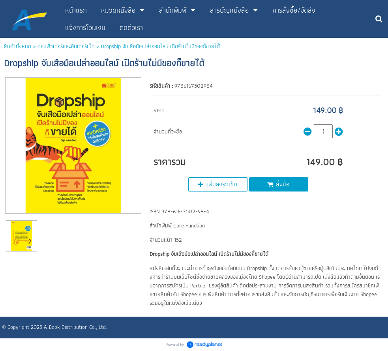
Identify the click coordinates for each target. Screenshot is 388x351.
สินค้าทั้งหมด (17, 46)
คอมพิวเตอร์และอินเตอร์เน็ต (66, 46)
